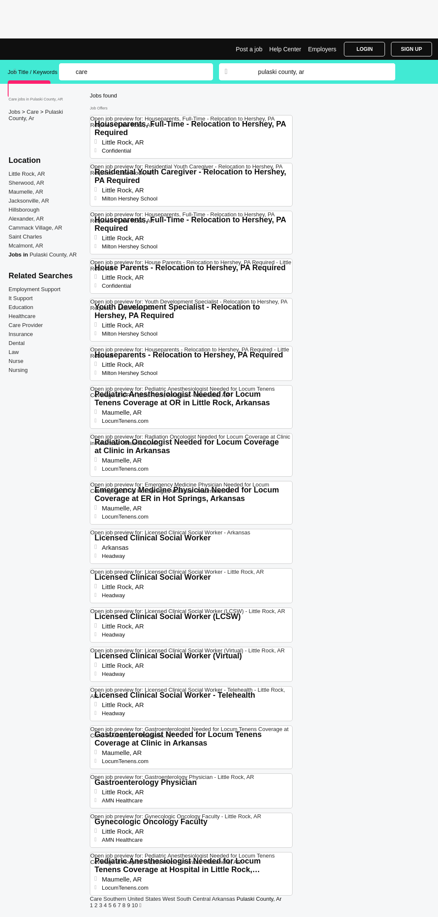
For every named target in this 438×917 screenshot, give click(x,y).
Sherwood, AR (26, 183)
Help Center (285, 49)
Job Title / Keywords (32, 72)
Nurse (16, 361)
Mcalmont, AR (26, 245)
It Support (21, 298)
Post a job (249, 49)
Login (364, 49)
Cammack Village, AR (35, 227)
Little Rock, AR (27, 174)
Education (21, 307)
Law (14, 352)
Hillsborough (24, 209)
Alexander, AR (26, 218)
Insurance (21, 334)
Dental (17, 343)
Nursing (18, 370)
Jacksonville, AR (29, 201)
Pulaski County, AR (53, 254)
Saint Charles (25, 236)
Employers (322, 49)
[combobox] (318, 71)
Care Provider (26, 325)
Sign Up (411, 49)
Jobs (15, 112)
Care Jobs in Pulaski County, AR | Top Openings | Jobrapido (40, 49)
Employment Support (34, 289)
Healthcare (22, 316)
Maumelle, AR (26, 192)
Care (33, 112)
